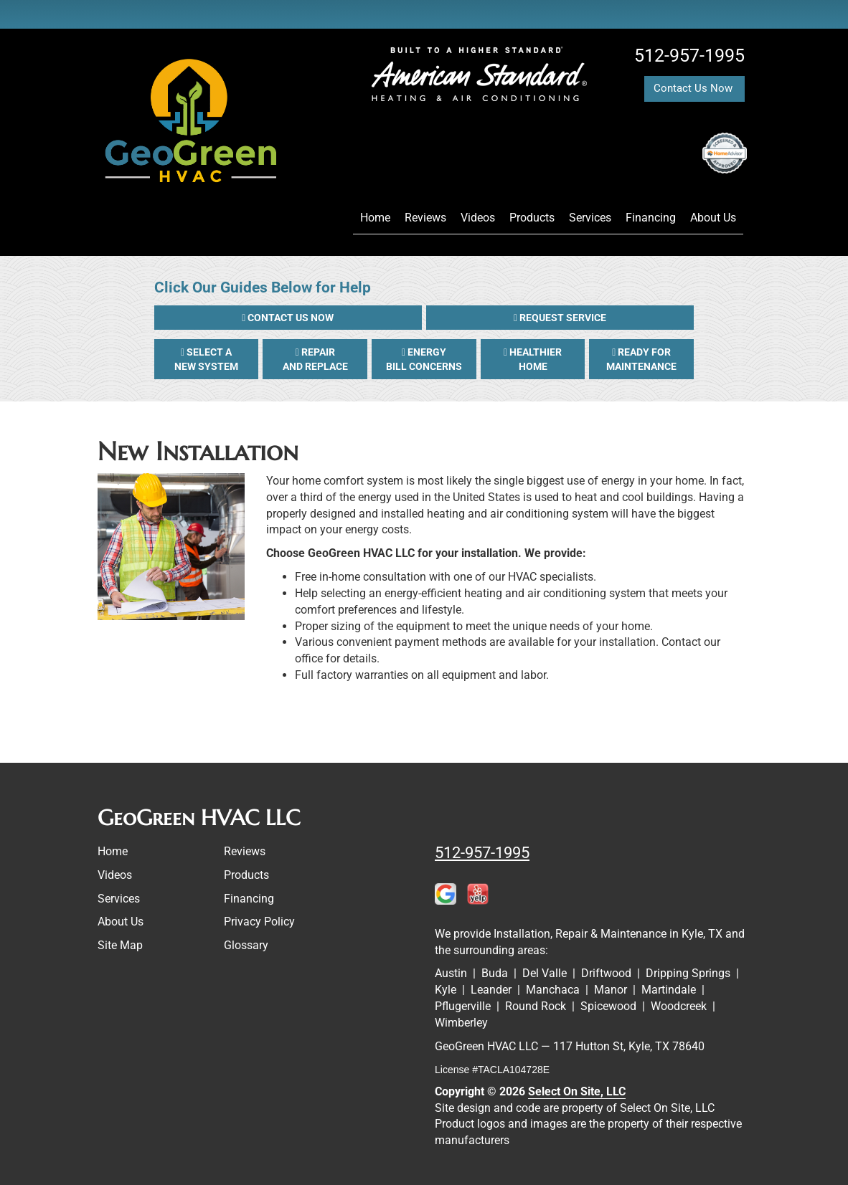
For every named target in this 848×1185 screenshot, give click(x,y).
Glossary (246, 945)
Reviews (425, 217)
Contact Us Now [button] (694, 88)
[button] (288, 317)
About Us (713, 217)
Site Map (120, 945)
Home (375, 217)
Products (532, 217)
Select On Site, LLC (577, 1091)
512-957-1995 (482, 852)
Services (590, 217)
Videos (478, 217)
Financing (651, 217)
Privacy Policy (259, 921)
